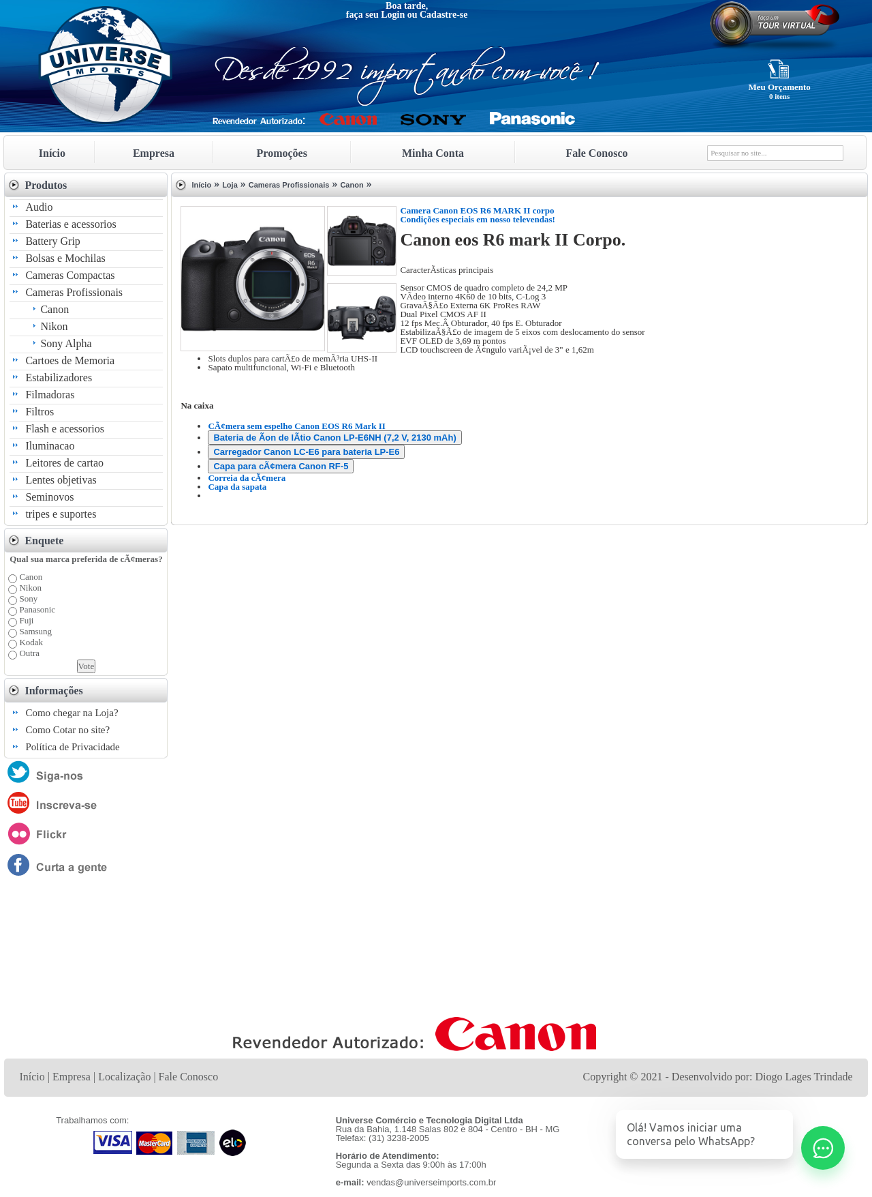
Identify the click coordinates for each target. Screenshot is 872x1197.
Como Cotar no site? (67, 729)
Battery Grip (52, 241)
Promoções (282, 153)
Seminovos (49, 497)
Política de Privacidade (72, 746)
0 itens (779, 96)
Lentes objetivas (60, 480)
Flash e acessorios (64, 428)
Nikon (53, 326)
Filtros (39, 411)
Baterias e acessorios (70, 224)
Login (393, 15)
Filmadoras (49, 394)
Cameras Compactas (69, 275)
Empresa (153, 153)
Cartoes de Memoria (69, 360)
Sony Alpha (65, 343)
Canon (54, 309)
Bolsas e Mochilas (65, 258)
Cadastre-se (444, 15)
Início (52, 153)
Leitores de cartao (64, 463)
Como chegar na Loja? (71, 712)
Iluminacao (49, 446)
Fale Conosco (596, 153)
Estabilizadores (58, 377)
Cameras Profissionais (74, 292)
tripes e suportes (60, 514)
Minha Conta (433, 153)
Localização (124, 1076)
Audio (38, 207)
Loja (230, 185)
